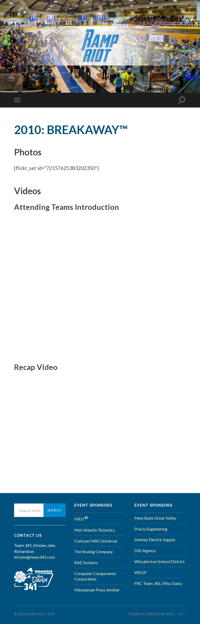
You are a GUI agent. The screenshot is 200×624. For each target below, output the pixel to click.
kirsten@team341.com (34, 556)
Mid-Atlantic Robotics (94, 529)
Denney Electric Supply (154, 539)
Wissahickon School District (159, 561)
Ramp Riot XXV (41, 614)
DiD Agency (145, 550)
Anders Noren (160, 614)
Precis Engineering (150, 528)
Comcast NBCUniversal (95, 540)
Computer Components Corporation (95, 576)
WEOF (140, 572)
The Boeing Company (93, 551)
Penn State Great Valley (155, 517)
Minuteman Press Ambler (97, 589)
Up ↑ (182, 614)
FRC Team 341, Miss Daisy (158, 583)
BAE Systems (86, 562)
